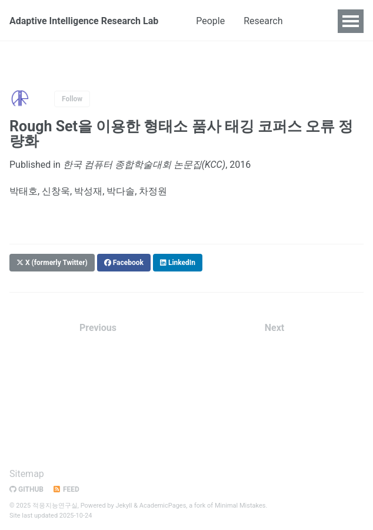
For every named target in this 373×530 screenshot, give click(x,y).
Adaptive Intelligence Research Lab (83, 20)
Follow (72, 99)
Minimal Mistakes (240, 505)
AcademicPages (162, 505)
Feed (65, 489)
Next (274, 327)
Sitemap (26, 473)
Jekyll (123, 505)
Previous (97, 327)
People (210, 20)
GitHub (26, 489)
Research (263, 20)
